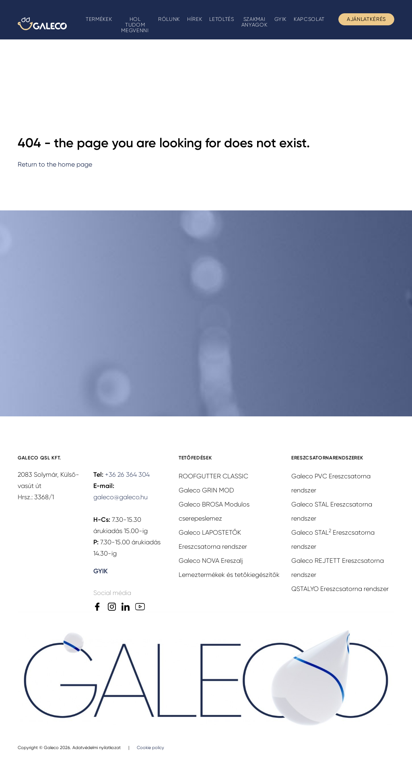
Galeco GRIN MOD (206, 490)
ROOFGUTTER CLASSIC (213, 476)
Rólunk (169, 19)
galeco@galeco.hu (120, 497)
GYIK (280, 19)
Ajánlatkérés (366, 19)
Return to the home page (55, 164)
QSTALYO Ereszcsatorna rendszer (340, 589)
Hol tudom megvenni (134, 24)
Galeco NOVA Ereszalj (211, 560)
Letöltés (221, 19)
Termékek (99, 19)
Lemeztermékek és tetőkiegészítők (229, 575)
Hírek (194, 19)
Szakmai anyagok (254, 22)
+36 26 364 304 (127, 474)
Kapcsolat (309, 19)
